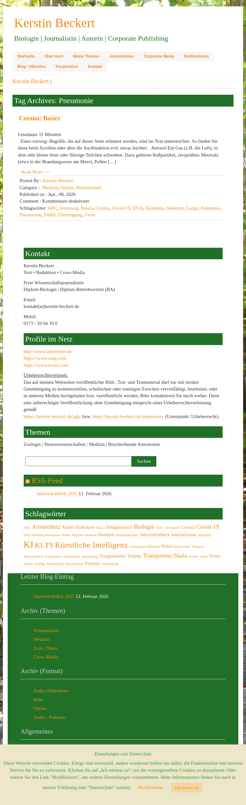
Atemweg (69, 208)
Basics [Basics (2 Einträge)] (100, 527)
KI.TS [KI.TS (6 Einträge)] (44, 545)
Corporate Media (159, 56)
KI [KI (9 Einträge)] (29, 544)
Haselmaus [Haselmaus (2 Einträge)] (52, 535)
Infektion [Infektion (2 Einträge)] (90, 535)
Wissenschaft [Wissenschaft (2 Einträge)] (74, 564)
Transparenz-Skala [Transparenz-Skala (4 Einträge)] (165, 555)
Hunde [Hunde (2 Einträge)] (65, 535)
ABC (52, 208)
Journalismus (121, 56)
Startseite (26, 56)
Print (38, 699)
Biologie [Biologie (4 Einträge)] (144, 526)
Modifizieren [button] (150, 787)
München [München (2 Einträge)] (153, 546)
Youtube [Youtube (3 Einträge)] (92, 563)
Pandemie (210, 208)
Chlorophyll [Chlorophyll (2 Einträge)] (171, 527)
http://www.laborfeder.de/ (48, 351)
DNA (138, 208)
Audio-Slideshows (51, 690)
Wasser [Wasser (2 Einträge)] (29, 564)
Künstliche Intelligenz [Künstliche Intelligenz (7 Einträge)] (91, 545)
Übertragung (70, 214)
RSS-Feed (47, 480)
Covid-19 (121, 208)
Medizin (50, 187)
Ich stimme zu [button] (187, 787)
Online (67, 187)
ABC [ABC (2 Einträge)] (27, 527)
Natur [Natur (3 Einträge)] (166, 546)
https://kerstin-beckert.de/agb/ (52, 416)
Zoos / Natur (45, 648)
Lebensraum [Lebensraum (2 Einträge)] (137, 546)
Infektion (175, 208)
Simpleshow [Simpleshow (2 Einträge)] (71, 556)
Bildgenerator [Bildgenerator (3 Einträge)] (119, 527)
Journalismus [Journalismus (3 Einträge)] (183, 534)
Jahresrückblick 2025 (57, 493)
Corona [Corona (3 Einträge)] (188, 527)
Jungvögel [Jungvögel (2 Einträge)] (204, 535)
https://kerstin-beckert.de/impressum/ (128, 416)
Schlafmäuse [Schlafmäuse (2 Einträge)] (53, 556)
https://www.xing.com (45, 358)
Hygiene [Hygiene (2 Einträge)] (77, 535)
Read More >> (35, 171)
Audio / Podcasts (49, 717)
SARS (50, 214)
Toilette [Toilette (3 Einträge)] (134, 556)
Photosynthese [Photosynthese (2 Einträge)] (34, 556)
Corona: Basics (39, 118)
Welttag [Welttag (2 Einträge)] (40, 564)
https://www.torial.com (46, 365)
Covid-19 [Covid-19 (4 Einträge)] (207, 526)
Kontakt (95, 66)
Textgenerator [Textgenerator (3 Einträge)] (112, 556)
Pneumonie (30, 214)
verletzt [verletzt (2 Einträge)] (193, 556)
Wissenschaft (88, 187)
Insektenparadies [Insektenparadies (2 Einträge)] (127, 535)
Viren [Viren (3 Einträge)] (214, 556)
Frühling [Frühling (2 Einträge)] (38, 535)
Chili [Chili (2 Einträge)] (158, 527)
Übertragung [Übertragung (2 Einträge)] (110, 564)
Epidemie (154, 208)
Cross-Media (45, 656)
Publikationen (196, 56)
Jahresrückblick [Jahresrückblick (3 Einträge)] (155, 534)
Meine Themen (86, 56)
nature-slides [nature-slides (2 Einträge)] (182, 546)
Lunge (192, 208)
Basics (86, 208)
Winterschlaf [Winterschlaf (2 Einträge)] (55, 564)
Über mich (54, 56)
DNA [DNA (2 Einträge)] (27, 535)
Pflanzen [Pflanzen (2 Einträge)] (198, 546)
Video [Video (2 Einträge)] (204, 556)
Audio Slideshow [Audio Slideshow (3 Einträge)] (78, 527)
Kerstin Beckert (30, 81)
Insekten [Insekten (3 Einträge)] (106, 534)
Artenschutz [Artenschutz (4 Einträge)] (46, 526)
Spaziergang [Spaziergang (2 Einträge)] (89, 556)
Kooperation (67, 66)
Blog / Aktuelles (31, 66)
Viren (90, 214)
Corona (102, 208)
